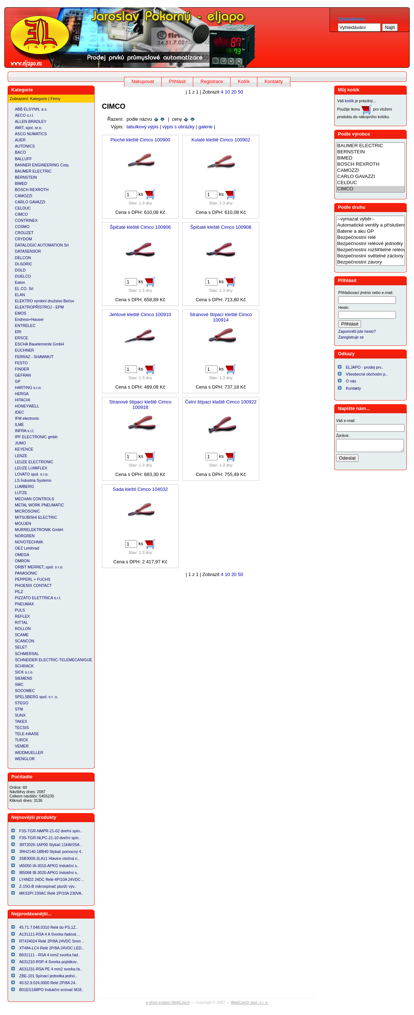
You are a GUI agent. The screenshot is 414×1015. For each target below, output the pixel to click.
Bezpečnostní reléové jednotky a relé (370, 244)
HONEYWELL (27, 406)
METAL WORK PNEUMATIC (39, 505)
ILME (19, 424)
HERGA (22, 394)
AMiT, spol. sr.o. (28, 127)
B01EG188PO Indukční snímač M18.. (51, 989)
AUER (20, 140)
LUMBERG (24, 486)
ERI (18, 332)
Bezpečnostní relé (370, 238)
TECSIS (22, 727)
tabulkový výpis (142, 126)
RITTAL (21, 622)
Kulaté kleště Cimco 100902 (220, 139)
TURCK (21, 740)
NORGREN (24, 536)
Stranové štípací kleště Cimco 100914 (221, 317)
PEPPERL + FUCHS (32, 579)
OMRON (22, 561)
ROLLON (23, 628)
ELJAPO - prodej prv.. (364, 367)
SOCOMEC (25, 690)
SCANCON (24, 641)
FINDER (22, 369)
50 (240, 92)
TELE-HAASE (27, 734)
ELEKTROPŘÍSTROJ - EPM (39, 307)
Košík (244, 81)
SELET (21, 647)
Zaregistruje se (351, 337)
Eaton (20, 282)
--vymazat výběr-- (370, 219)
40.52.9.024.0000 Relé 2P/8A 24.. (48, 983)
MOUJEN (23, 523)
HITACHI (22, 400)
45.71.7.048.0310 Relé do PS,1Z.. (48, 927)
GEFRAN (23, 375)
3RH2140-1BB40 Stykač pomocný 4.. (51, 851)
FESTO (21, 363)
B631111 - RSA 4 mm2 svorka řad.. (49, 955)
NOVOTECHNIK (29, 542)
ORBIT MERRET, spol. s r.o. (39, 567)
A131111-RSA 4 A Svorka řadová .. (49, 934)
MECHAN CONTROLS (34, 499)
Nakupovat (143, 81)
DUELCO (23, 276)
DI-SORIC (23, 264)
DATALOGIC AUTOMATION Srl (42, 245)
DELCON (23, 258)
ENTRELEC (25, 325)
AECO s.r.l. (24, 115)
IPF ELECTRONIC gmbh (36, 437)
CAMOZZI (23, 196)
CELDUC (23, 208)
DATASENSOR (28, 251)
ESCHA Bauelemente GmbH (39, 344)
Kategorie (38, 98)
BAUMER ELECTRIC (33, 171)
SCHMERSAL (27, 653)
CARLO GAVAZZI (30, 202)
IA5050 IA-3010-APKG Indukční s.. (49, 865)
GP (17, 381)
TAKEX (21, 721)
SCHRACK (24, 666)
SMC (19, 684)
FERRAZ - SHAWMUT (34, 357)
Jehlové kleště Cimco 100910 (140, 314)
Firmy (55, 98)
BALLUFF (23, 159)
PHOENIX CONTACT (33, 585)
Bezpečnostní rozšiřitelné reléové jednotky (370, 250)
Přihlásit (177, 81)
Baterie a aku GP (370, 231)
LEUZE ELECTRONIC (34, 462)
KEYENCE (24, 449)
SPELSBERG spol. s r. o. (36, 697)
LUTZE (21, 492)
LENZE (21, 455)
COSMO (22, 226)
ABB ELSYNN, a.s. (31, 109)
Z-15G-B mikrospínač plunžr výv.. (47, 886)
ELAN (20, 295)
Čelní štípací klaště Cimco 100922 (220, 402)
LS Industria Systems (33, 480)
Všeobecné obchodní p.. (367, 374)
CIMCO (21, 214)
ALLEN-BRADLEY (30, 121)
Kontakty (274, 81)
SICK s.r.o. (24, 672)
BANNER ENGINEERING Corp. (42, 165)
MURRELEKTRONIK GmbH (39, 529)
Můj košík (348, 89)
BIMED (21, 183)
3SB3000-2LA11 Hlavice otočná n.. (49, 858)
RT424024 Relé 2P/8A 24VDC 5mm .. (51, 941)
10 (227, 92)
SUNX (20, 715)
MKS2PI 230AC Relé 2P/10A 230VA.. (51, 893)
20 (233, 92)
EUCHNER (24, 350)
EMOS (20, 313)
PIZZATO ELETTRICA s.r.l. (38, 598)
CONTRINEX (26, 220)
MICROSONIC (27, 511)
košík (349, 101)
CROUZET (24, 233)
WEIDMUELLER (29, 752)
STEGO (21, 703)
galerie (205, 126)
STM (19, 709)
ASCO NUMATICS (31, 134)
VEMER (22, 746)
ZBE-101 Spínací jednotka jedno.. (48, 976)
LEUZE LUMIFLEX (31, 468)
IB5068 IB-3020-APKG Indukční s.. (49, 872)
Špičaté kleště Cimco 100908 (220, 227)
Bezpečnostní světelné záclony (370, 256)
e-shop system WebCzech (168, 1002)
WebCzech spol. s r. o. (250, 1002)
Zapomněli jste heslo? (357, 331)
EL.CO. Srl (24, 288)
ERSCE (21, 338)
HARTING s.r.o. (28, 387)
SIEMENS (23, 678)
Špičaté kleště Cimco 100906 (140, 227)
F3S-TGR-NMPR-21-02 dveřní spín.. (50, 831)
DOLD (20, 270)
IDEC (19, 412)
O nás (351, 381)
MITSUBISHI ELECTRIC (36, 517)
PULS (20, 610)
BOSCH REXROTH (32, 189)
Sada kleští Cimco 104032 (140, 489)
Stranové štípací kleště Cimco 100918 (140, 404)
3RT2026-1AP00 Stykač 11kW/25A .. (51, 844)
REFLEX (22, 616)
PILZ (19, 591)
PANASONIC (26, 573)
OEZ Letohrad (27, 548)
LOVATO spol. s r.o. (32, 474)
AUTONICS (25, 146)
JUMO (20, 443)
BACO (20, 152)
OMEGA (22, 554)
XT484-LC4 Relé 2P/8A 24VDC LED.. (51, 948)
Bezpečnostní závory (370, 262)
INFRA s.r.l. (24, 430)
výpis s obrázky (178, 126)
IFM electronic (27, 418)
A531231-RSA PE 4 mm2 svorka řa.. (50, 969)
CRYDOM (23, 239)
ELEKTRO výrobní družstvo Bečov (44, 301)
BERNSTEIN (26, 177)
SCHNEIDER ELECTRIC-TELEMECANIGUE (53, 660)
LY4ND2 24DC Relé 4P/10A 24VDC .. (51, 879)
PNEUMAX (24, 604)
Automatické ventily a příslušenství (370, 225)
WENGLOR (25, 759)
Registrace (211, 81)
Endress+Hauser (29, 319)
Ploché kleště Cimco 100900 (140, 139)
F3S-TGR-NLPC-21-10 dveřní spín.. (50, 838)
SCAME (22, 635)
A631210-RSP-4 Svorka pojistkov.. (48, 962)
